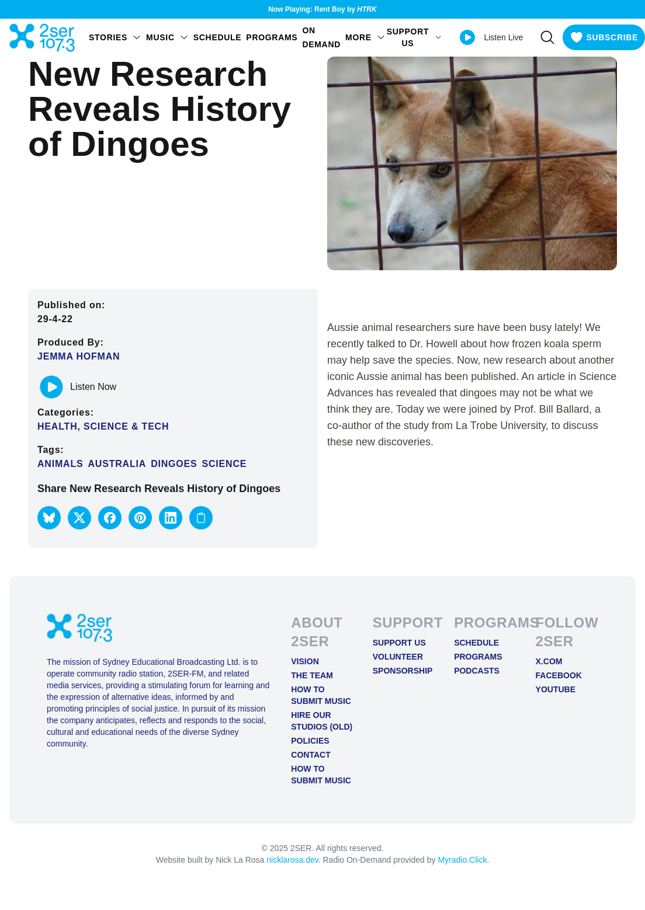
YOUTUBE (555, 689)
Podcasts (477, 670)
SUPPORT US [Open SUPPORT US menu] (414, 37)
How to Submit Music (321, 695)
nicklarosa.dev (292, 859)
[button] (49, 517)
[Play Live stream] (467, 37)
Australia (117, 464)
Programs (271, 37)
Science (224, 464)
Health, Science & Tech (103, 426)
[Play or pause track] (51, 387)
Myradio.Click (462, 859)
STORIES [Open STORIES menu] (115, 37)
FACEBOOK (559, 675)
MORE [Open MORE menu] (365, 37)
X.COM (549, 661)
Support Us (399, 642)
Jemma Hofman (78, 356)
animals (60, 464)
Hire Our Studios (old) (321, 720)
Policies (310, 740)
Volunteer (398, 656)
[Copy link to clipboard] (201, 517)
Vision (304, 661)
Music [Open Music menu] (167, 37)
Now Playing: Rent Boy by (322, 9)
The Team (312, 675)
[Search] (547, 37)
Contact (310, 754)
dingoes (174, 464)
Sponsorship (403, 670)
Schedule (217, 37)
